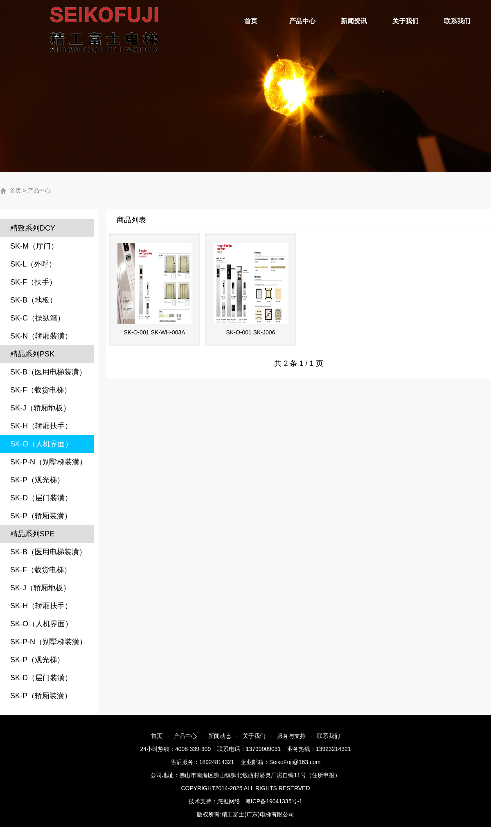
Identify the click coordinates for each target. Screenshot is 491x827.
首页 (250, 21)
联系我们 (457, 21)
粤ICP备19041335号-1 (273, 801)
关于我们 (405, 21)
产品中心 (302, 21)
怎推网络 (228, 801)
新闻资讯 (354, 21)
